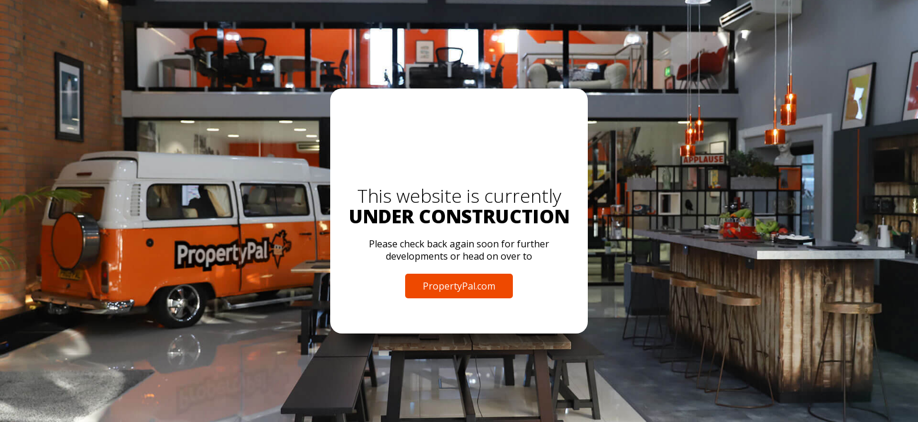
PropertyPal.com (459, 286)
